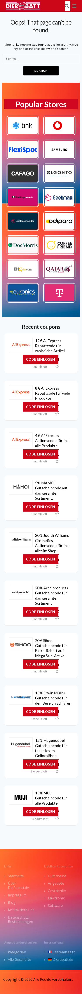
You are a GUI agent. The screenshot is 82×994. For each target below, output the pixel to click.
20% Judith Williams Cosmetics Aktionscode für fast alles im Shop (52, 543)
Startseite (16, 876)
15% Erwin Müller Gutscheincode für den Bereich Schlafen (53, 697)
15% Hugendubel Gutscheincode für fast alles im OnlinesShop (51, 748)
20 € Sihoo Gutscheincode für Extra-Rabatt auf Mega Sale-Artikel (51, 648)
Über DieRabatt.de (18, 885)
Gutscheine (57, 876)
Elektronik (56, 898)
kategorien (17, 952)
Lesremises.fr (61, 952)
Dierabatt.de (60, 959)
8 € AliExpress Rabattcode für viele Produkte (52, 393)
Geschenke (57, 890)
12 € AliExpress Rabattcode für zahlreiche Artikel (50, 345)
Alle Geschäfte (19, 959)
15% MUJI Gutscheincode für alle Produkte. (51, 798)
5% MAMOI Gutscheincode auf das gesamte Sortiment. (51, 490)
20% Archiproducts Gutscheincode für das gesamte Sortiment (51, 595)
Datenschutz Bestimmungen (20, 919)
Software (55, 905)
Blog (12, 902)
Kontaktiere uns (21, 909)
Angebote (56, 883)
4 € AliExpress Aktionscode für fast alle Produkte (52, 440)
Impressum (17, 895)
